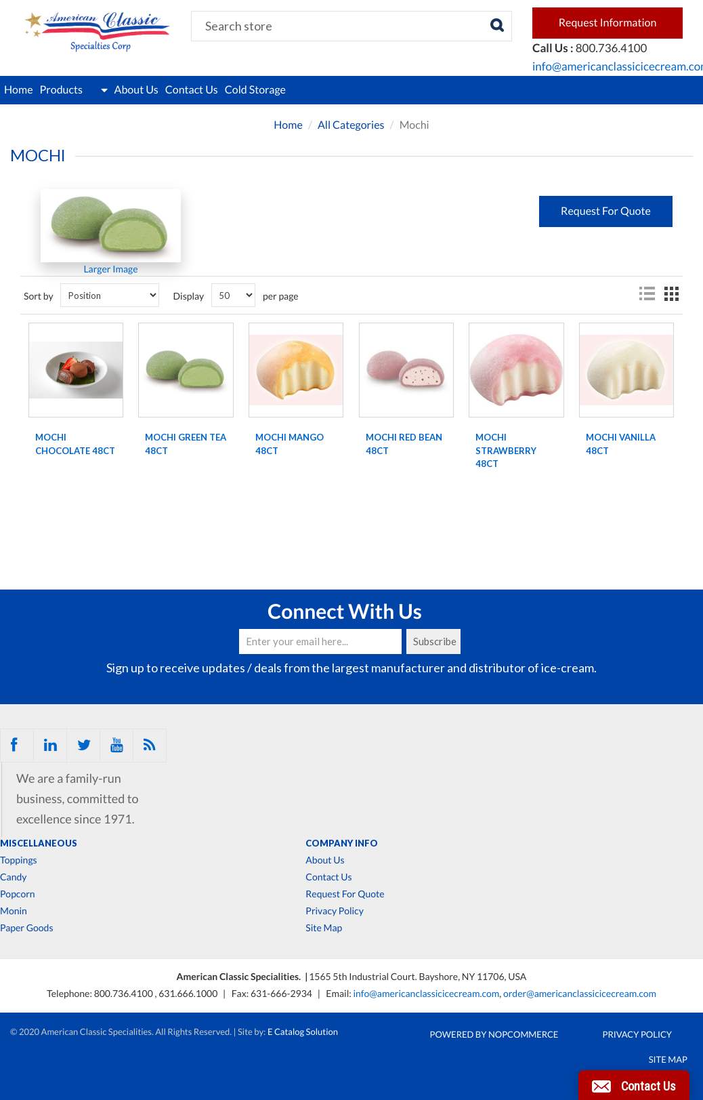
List (647, 294)
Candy (13, 877)
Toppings (18, 860)
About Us (136, 89)
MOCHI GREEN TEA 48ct (185, 444)
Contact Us (191, 89)
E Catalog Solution (303, 1031)
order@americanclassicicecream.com (579, 993)
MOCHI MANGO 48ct (289, 444)
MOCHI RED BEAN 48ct (404, 444)
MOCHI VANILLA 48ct (621, 444)
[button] (633, 1085)
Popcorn (17, 894)
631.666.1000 (188, 993)
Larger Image (110, 268)
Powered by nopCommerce (494, 1034)
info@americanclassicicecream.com (426, 993)
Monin (13, 910)
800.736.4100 (124, 993)
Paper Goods (26, 927)
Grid (671, 294)
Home (18, 89)
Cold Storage (255, 89)
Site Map (323, 927)
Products (74, 90)
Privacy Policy (334, 910)
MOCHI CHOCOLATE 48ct (75, 444)
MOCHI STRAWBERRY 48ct (505, 450)
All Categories (351, 125)
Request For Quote (344, 894)
